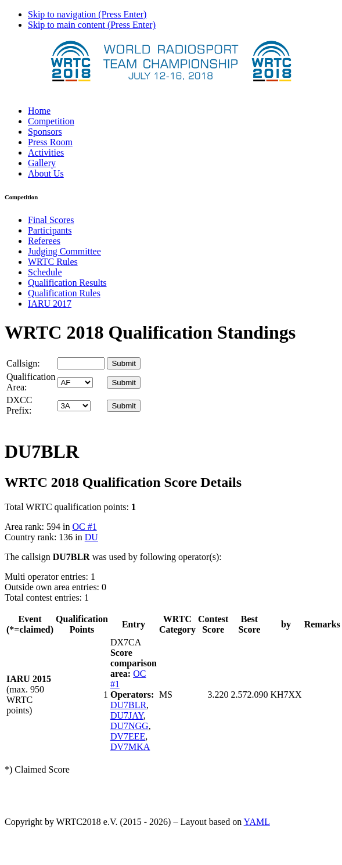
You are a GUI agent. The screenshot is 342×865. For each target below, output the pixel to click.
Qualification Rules (64, 293)
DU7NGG (129, 726)
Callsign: (23, 363)
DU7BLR (128, 705)
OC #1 (84, 527)
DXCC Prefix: (19, 405)
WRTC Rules (53, 262)
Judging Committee (64, 251)
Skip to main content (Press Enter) (92, 25)
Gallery (42, 163)
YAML (257, 822)
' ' (75, 382)
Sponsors (45, 132)
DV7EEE (127, 736)
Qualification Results (67, 283)
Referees (44, 241)
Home (39, 111)
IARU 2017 (49, 303)
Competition (51, 121)
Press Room (50, 142)
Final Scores (51, 220)
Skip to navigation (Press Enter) (87, 14)
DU (91, 537)
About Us (46, 173)
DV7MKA (130, 747)
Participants (50, 230)
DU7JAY (126, 715)
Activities (46, 152)
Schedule (45, 272)
